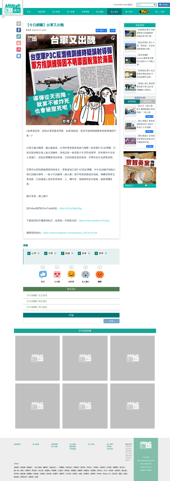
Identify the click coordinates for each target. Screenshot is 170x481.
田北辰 (41, 470)
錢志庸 (22, 474)
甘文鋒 (68, 474)
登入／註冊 (159, 12)
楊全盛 (124, 470)
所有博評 (110, 449)
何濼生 (96, 467)
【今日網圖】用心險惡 (36, 307)
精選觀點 (132, 101)
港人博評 (129, 12)
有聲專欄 (85, 12)
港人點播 (56, 12)
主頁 (29, 12)
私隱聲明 (128, 446)
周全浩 (99, 470)
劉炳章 (76, 467)
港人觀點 (100, 12)
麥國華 (115, 467)
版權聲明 (128, 451)
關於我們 (128, 444)
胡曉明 (27, 470)
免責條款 (128, 449)
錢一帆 (16, 470)
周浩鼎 (34, 470)
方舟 (105, 470)
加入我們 (128, 453)
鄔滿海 (47, 470)
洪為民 (111, 470)
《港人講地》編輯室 (40, 467)
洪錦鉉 (42, 474)
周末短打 (69, 467)
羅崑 (120, 474)
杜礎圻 (75, 474)
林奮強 (31, 477)
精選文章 (23, 477)
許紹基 (109, 467)
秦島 (22, 470)
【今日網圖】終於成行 (36, 301)
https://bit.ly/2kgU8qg (70, 208)
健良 (80, 474)
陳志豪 (16, 477)
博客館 (109, 446)
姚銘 (125, 474)
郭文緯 (122, 467)
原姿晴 (102, 467)
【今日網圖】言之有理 (36, 295)
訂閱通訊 (164, 5)
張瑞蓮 (22, 467)
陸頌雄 (49, 474)
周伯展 (67, 470)
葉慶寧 (80, 470)
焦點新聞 (41, 12)
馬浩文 (89, 467)
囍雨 (36, 477)
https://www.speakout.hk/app (94, 220)
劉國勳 (29, 474)
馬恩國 (93, 470)
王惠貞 (60, 470)
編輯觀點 (73, 446)
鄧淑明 (117, 470)
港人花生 (114, 12)
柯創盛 (35, 474)
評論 (111, 321)
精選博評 (147, 101)
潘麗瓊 (73, 470)
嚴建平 (62, 474)
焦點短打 (53, 467)
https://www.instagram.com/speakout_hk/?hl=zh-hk (70, 232)
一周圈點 (61, 467)
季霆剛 (54, 470)
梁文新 (114, 474)
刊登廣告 (128, 458)
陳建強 (86, 470)
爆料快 (127, 460)
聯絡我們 (128, 456)
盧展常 (93, 474)
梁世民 (82, 467)
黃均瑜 (16, 474)
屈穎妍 (16, 467)
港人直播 (70, 12)
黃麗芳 (55, 474)
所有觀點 (73, 449)
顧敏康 (29, 467)
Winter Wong (102, 474)
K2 (110, 474)
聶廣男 (86, 474)
